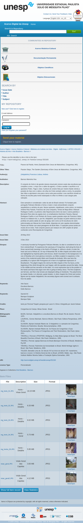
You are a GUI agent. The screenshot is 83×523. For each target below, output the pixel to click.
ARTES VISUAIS (74, 149)
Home (33, 24)
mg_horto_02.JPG (7, 406)
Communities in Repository (42, 41)
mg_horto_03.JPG (7, 420)
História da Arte (5, 151)
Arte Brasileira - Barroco (21, 151)
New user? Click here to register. (13, 109)
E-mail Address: (7, 113)
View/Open (71, 396)
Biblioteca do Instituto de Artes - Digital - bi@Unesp (49, 149)
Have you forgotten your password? (14, 130)
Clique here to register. (12, 142)
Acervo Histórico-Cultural (20, 149)
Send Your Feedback (59, 14)
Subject (6, 99)
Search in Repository (14, 29)
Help (70, 14)
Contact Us (47, 14)
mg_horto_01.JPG (7, 391)
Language (57, 18)
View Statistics (31, 490)
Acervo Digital (5, 149)
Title (5, 96)
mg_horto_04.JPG (7, 435)
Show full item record (11, 490)
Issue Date (7, 90)
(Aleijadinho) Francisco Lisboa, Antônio (34, 174)
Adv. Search (12, 36)
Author (6, 93)
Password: (5, 120)
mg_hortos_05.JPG (7, 449)
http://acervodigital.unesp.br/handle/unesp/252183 (38, 360)
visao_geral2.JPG (7, 478)
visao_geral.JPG (6, 464)
